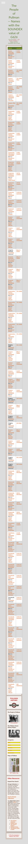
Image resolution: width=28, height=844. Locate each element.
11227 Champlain (19, 217)
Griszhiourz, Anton (11, 524)
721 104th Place (19, 70)
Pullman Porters (14, 826)
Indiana (10, 92)
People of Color (11, 752)
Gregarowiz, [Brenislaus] (11, 153)
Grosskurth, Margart (11, 662)
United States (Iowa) (11, 179)
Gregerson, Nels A (11, 193)
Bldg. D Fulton (18, 257)
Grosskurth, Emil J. (11, 605)
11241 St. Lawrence (19, 554)
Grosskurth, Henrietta (11, 628)
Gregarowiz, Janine (11, 112)
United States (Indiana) (10, 320)
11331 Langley (19, 51)
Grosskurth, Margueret (11, 673)
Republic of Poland (11, 57)
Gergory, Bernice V (10, 70)
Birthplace (10, 750)
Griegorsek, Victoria (11, 503)
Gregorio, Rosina (10, 281)
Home (14, 39)
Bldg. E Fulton (18, 352)
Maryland (10, 100)
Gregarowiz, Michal (11, 143)
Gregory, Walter (10, 441)
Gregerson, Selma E (11, 209)
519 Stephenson (20, 417)
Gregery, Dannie (10, 217)
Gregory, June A (10, 390)
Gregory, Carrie (10, 352)
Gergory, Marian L (10, 87)
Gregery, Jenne (10, 228)
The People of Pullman (14, 40)
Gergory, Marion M (10, 95)
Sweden (10, 214)
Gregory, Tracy (10, 430)
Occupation (10, 747)
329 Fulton (19, 398)
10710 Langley (19, 162)
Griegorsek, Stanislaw (11, 493)
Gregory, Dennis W (10, 371)
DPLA (14, 802)
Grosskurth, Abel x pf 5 (11, 543)
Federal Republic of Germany (11, 549)
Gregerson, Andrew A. (11, 173)
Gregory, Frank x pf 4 (11, 379)
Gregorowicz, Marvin (11, 325)
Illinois (10, 75)
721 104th (19, 291)
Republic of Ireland (11, 189)
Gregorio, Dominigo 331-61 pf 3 (11, 258)
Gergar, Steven (10, 61)
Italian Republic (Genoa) (10, 265)
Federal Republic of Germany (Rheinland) (11, 612)
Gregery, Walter (10, 239)
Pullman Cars (14, 823)
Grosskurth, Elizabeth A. (11, 565)
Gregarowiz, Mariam (11, 134)
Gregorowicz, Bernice (11, 292)
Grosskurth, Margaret (11, 639)
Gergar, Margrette (11, 51)
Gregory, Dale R (10, 363)
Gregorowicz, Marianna (11, 314)
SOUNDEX (11, 53)
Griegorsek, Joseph (11, 471)
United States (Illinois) (10, 118)
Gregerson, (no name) (11, 162)
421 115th (19, 345)
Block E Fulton (18, 250)
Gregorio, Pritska (10, 270)
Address (9, 745)
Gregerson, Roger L (11, 201)
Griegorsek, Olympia (11, 482)
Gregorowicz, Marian (11, 303)
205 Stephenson (20, 543)
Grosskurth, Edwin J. (11, 554)
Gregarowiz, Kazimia (11, 123)
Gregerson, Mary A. (11, 183)
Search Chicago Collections (12, 797)
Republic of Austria (11, 539)
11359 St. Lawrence (19, 193)
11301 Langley (19, 112)
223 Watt (19, 423)
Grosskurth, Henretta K (11, 617)
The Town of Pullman (13, 825)
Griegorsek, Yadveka (11, 512)
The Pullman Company (13, 821)
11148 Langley (19, 524)
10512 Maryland (19, 471)
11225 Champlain (19, 363)
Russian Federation (11, 529)
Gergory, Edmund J (10, 79)
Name (9, 742)
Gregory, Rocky (10, 405)
